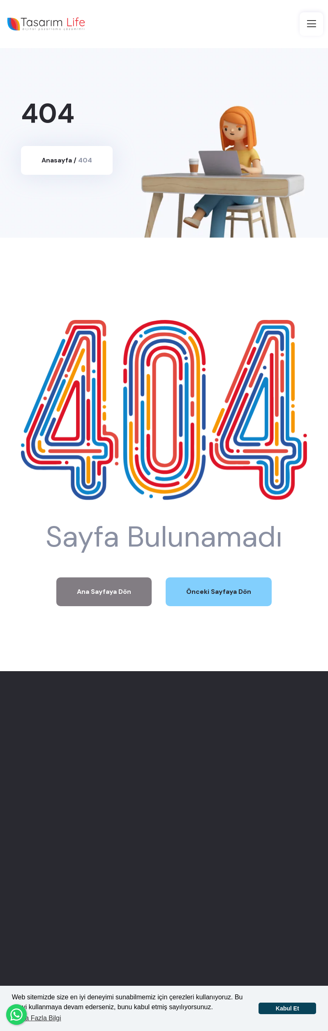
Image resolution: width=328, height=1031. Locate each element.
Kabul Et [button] (287, 1008)
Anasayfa (57, 160)
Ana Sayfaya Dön (104, 591)
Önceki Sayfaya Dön (218, 591)
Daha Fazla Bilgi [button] (37, 1018)
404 (85, 160)
